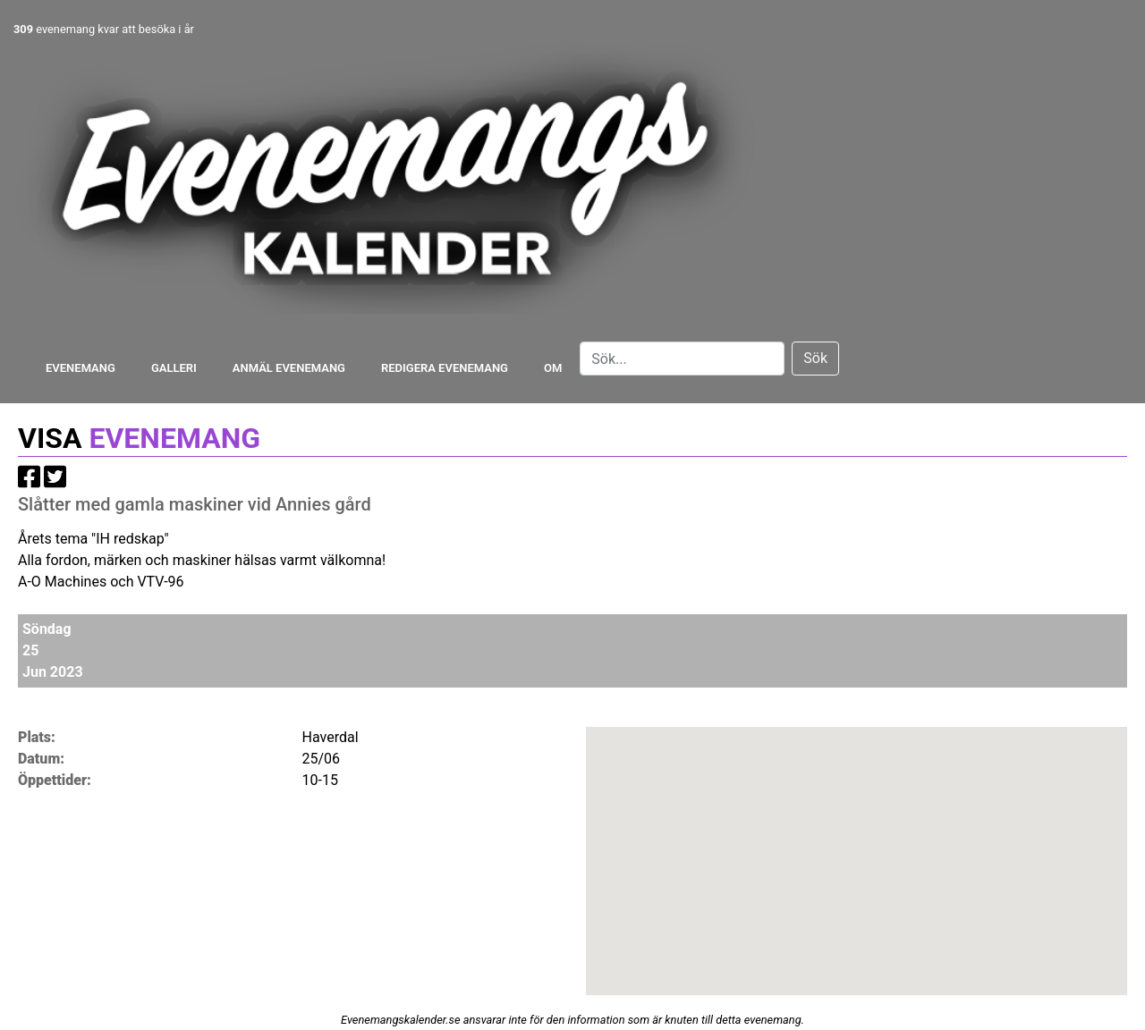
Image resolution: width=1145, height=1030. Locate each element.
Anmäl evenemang (289, 368)
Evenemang (80, 368)
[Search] (682, 359)
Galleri (174, 368)
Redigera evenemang (444, 368)
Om (553, 368)
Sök (815, 358)
